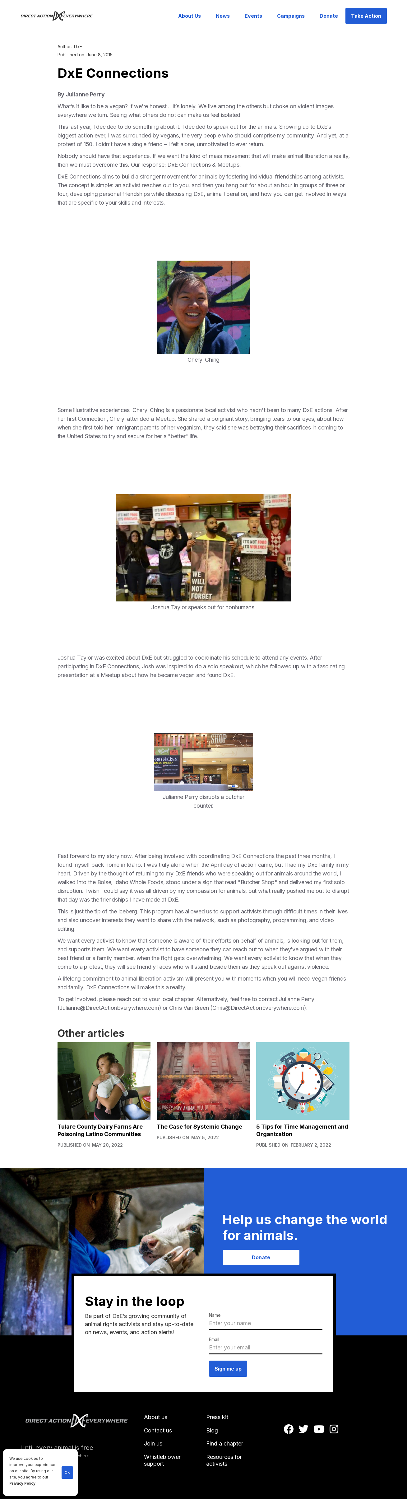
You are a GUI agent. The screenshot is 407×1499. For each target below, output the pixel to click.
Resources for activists (224, 1460)
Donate (329, 16)
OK (67, 1472)
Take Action (366, 16)
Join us (153, 1443)
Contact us (158, 1430)
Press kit (217, 1417)
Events (253, 16)
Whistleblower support (162, 1460)
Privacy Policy (22, 1483)
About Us (189, 16)
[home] (60, 16)
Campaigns (291, 16)
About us (155, 1417)
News (223, 16)
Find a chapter (224, 1443)
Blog (212, 1430)
